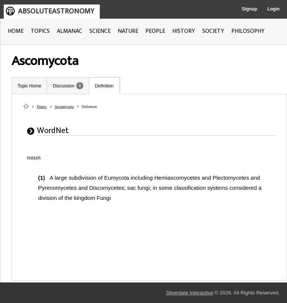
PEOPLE (155, 31)
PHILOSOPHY (248, 31)
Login (273, 9)
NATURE (128, 31)
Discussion (63, 86)
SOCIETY (213, 31)
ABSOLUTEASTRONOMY (56, 11)
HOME (16, 31)
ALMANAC (69, 31)
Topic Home (29, 86)
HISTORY (183, 31)
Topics (42, 107)
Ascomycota (64, 107)
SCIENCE (100, 31)
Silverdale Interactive (189, 293)
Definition (104, 86)
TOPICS (40, 31)
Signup (249, 9)
